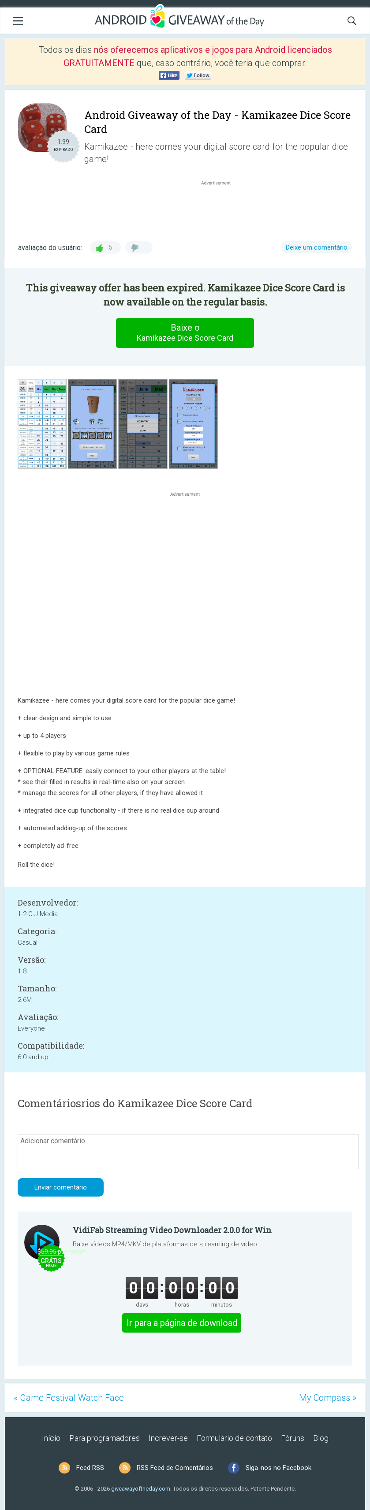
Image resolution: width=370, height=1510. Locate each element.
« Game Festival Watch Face (69, 1397)
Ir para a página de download (182, 1323)
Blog (321, 1438)
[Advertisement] (220, 208)
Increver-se (168, 1438)
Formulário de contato (234, 1438)
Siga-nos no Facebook (278, 1468)
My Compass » (327, 1397)
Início (51, 1438)
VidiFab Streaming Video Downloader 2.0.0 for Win (172, 1230)
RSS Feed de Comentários (175, 1468)
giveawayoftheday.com (140, 1488)
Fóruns (292, 1438)
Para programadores (104, 1438)
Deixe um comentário (317, 247)
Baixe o (185, 332)
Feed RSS (90, 1468)
